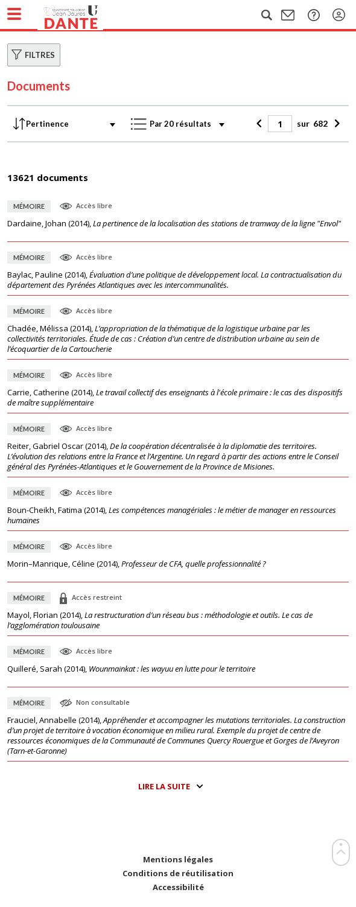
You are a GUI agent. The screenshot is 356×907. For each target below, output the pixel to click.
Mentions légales (178, 859)
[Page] (280, 123)
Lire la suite (164, 786)
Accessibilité (178, 887)
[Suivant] (335, 123)
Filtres (40, 55)
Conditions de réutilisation (178, 873)
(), (174, 223)
